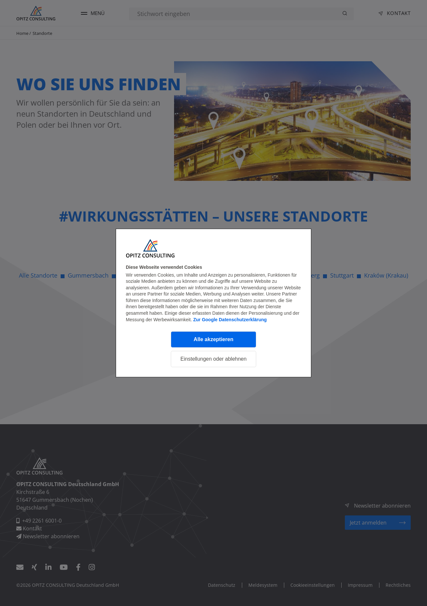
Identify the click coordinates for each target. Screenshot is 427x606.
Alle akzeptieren (213, 339)
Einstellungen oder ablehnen (214, 359)
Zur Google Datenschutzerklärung (230, 319)
